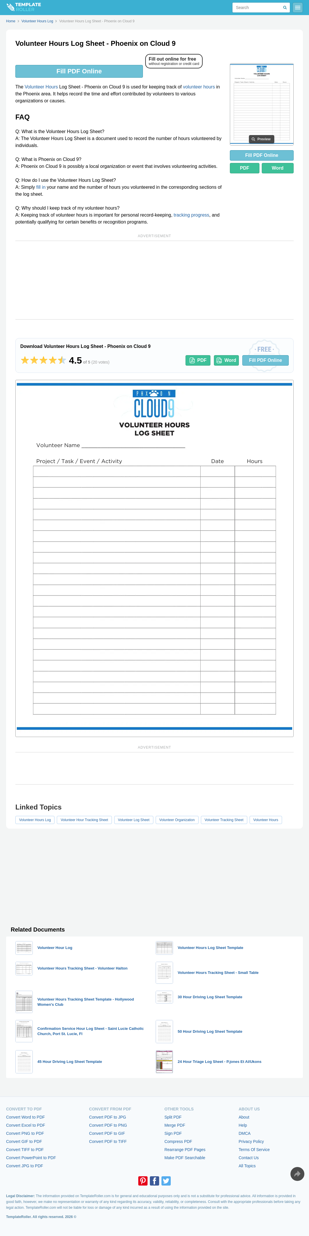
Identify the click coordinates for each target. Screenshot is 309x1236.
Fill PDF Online (79, 71)
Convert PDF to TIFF (108, 1141)
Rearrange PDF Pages (185, 1149)
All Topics (247, 1166)
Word (278, 168)
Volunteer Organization (177, 820)
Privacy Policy (251, 1141)
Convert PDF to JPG (107, 1117)
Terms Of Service (254, 1149)
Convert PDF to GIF (107, 1133)
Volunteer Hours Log (35, 820)
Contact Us (249, 1157)
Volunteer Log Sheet (134, 820)
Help (243, 1125)
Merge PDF (174, 1125)
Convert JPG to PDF (24, 1166)
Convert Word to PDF (25, 1117)
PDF (244, 168)
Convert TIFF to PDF (25, 1149)
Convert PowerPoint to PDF (31, 1157)
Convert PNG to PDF (25, 1133)
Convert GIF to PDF (24, 1141)
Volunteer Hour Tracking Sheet (84, 820)
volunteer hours (199, 86)
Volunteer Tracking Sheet (224, 820)
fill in (41, 187)
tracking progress (191, 215)
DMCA (244, 1133)
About (244, 1117)
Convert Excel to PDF (25, 1125)
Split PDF (172, 1117)
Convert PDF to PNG (108, 1125)
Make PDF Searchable (184, 1157)
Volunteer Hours (41, 86)
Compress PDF (178, 1141)
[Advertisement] (154, 280)
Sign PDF (173, 1133)
